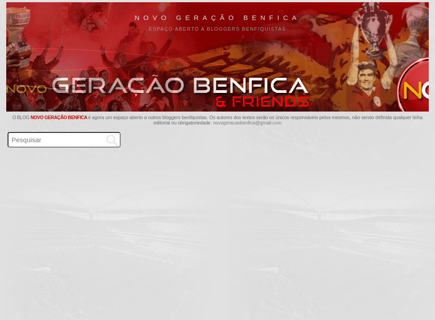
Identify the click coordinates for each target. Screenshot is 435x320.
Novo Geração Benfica (217, 17)
